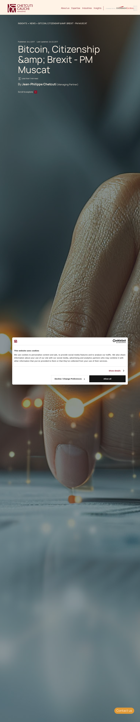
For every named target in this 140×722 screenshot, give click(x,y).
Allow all (107, 379)
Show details (115, 371)
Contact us (124, 711)
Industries (87, 8)
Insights (97, 8)
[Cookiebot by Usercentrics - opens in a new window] (114, 341)
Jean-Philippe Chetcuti (39, 84)
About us (65, 8)
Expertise (75, 8)
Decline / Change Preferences (70, 379)
